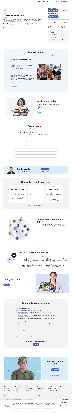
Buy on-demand (15, 86)
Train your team (45, 171)
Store (44, 1)
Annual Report (39, 395)
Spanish (39, 111)
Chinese (39, 106)
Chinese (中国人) (27, 23)
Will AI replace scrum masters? (23, 333)
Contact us (6, 284)
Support (39, 1)
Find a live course (53, 16)
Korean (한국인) (5, 24)
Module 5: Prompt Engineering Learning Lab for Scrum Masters (29, 158)
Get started (17, 388)
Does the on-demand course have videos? (25, 336)
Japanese (40, 107)
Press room (39, 390)
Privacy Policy (30, 402)
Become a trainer (29, 390)
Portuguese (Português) (27, 24)
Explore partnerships (29, 388)
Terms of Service (38, 402)
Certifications (6, 388)
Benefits (16, 390)
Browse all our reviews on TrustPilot (36, 205)
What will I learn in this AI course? (23, 308)
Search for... (49, 1)
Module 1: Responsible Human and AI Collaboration (27, 132)
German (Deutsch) (34, 23)
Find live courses (54, 169)
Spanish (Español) (12, 24)
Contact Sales (57, 1)
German (39, 112)
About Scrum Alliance (40, 388)
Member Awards (17, 395)
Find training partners (7, 395)
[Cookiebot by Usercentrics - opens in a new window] (6, 411)
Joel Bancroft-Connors (41, 231)
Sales (59, 388)
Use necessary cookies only (64, 406)
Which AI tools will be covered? (23, 330)
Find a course (64, 1)
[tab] (53, 10)
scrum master (22, 312)
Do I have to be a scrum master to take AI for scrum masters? (29, 327)
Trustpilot (30, 194)
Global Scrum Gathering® (52, 388)
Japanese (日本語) (19, 24)
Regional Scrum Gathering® (52, 390)
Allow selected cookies (64, 403)
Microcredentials (7, 390)
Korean (39, 108)
